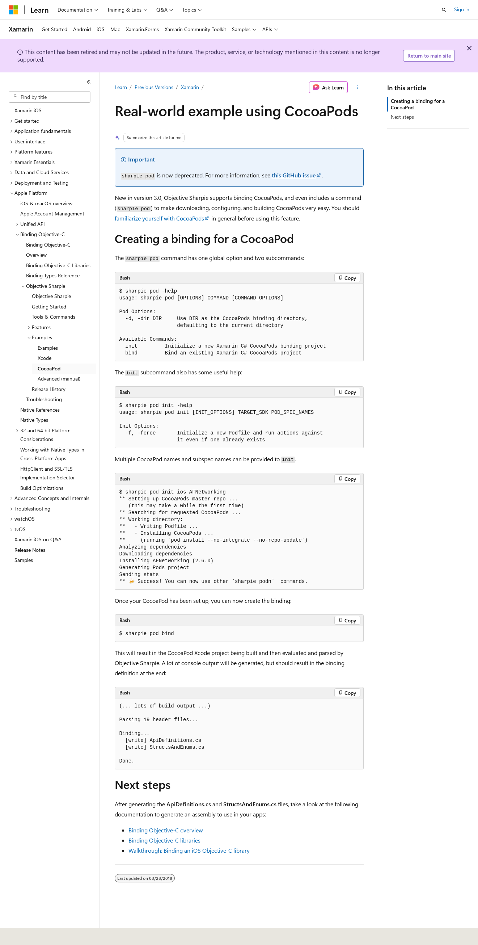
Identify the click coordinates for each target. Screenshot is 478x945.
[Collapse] (88, 81)
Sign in (461, 9)
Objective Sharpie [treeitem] (51, 296)
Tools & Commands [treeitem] (53, 316)
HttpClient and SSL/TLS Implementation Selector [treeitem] (47, 473)
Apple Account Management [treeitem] (52, 213)
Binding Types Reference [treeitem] (53, 275)
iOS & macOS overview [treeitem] (46, 203)
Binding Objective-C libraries (164, 840)
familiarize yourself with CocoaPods (159, 218)
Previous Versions (154, 87)
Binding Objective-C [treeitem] (48, 244)
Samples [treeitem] (23, 559)
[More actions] (357, 87)
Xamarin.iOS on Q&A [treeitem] (38, 539)
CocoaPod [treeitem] (49, 368)
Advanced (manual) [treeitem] (59, 378)
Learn (121, 87)
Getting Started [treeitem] (49, 306)
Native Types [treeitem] (34, 419)
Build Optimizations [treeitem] (41, 487)
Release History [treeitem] (48, 389)
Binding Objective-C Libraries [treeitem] (58, 265)
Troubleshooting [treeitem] (44, 399)
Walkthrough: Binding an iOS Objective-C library (189, 850)
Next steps (402, 116)
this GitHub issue (294, 175)
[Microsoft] (13, 9)
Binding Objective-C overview (165, 830)
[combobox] (49, 97)
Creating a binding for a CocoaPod (418, 104)
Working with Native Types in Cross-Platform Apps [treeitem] (52, 454)
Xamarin (190, 87)
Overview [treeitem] (36, 254)
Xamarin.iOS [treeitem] (28, 110)
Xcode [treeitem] (44, 357)
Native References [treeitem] (40, 409)
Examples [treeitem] (48, 347)
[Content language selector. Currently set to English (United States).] (42, 934)
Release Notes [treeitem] (29, 549)
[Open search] (444, 9)
